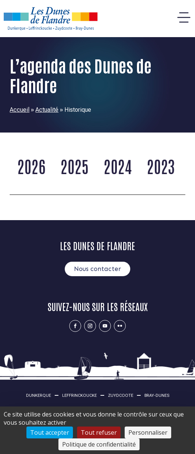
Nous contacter (97, 268)
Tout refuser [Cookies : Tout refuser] (99, 432)
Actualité (46, 109)
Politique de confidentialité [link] (99, 444)
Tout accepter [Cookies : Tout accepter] (49, 432)
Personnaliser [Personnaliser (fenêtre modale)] (147, 432)
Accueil (19, 109)
